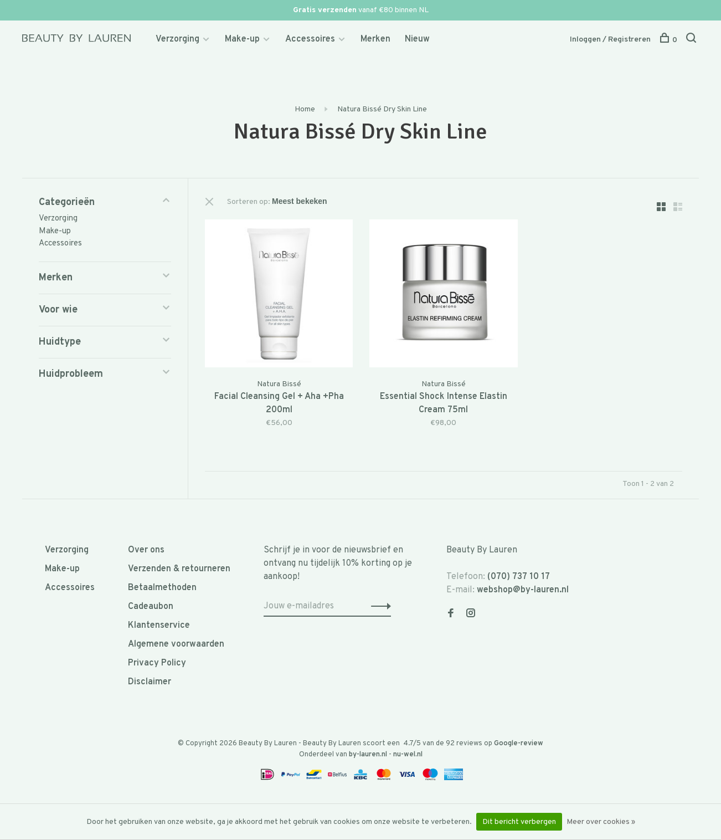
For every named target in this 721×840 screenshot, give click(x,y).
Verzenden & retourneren (179, 569)
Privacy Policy (157, 663)
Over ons (146, 550)
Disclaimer (149, 682)
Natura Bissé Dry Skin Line (381, 109)
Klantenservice (159, 625)
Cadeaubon (150, 606)
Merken (375, 39)
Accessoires (310, 39)
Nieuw (417, 39)
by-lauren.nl (368, 754)
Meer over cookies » (600, 822)
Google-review (518, 743)
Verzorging (177, 39)
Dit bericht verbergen (519, 822)
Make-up (242, 39)
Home (305, 109)
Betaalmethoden (162, 587)
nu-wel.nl (408, 754)
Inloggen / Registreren (610, 39)
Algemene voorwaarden (176, 644)
